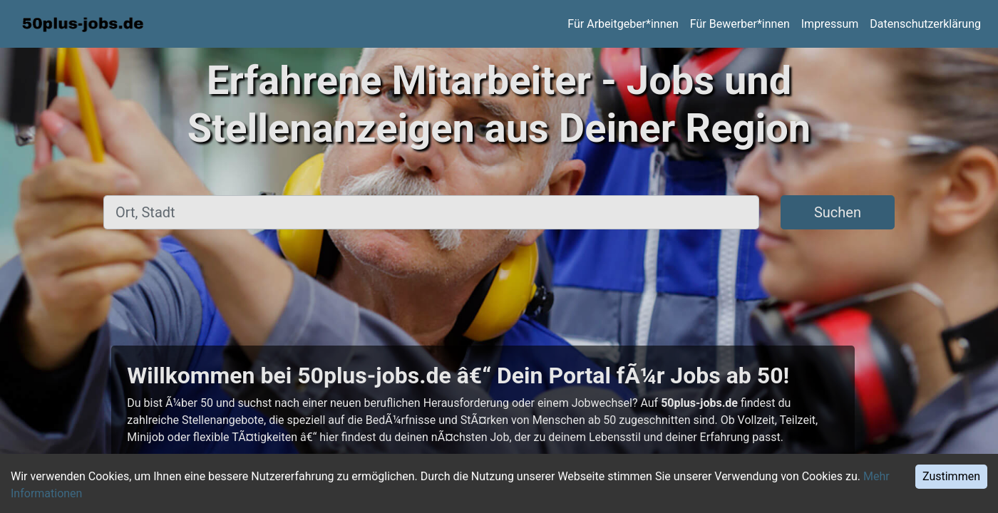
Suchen (837, 212)
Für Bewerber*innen (740, 24)
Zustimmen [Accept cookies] (951, 476)
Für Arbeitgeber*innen (622, 24)
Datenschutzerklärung (925, 24)
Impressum (830, 24)
